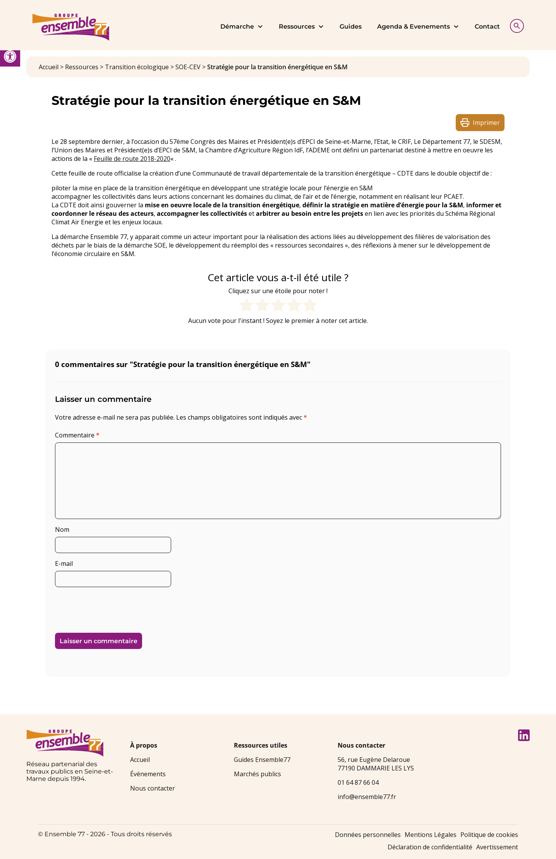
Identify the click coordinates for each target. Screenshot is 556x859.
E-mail (64, 563)
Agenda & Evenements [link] (418, 26)
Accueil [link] (48, 67)
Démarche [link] (241, 26)
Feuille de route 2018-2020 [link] (132, 158)
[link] (10, 56)
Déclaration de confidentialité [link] (430, 847)
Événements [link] (148, 774)
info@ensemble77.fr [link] (367, 796)
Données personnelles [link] (368, 834)
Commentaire (77, 435)
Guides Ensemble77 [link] (262, 759)
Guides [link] (351, 26)
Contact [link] (487, 26)
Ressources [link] (301, 26)
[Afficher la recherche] (515, 25)
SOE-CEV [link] (188, 67)
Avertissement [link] (497, 847)
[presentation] (108, 606)
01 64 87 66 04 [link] (358, 782)
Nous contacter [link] (152, 788)
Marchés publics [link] (257, 774)
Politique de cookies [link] (489, 834)
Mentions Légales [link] (430, 834)
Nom (62, 529)
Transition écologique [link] (137, 67)
